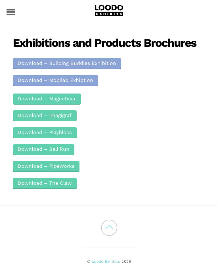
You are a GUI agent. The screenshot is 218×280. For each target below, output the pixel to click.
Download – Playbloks (45, 132)
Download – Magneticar (47, 98)
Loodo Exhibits (106, 261)
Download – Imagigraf (45, 115)
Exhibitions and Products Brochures (104, 43)
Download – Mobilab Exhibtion (55, 80)
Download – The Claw (45, 183)
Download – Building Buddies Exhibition (67, 63)
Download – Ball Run (43, 149)
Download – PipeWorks (46, 166)
